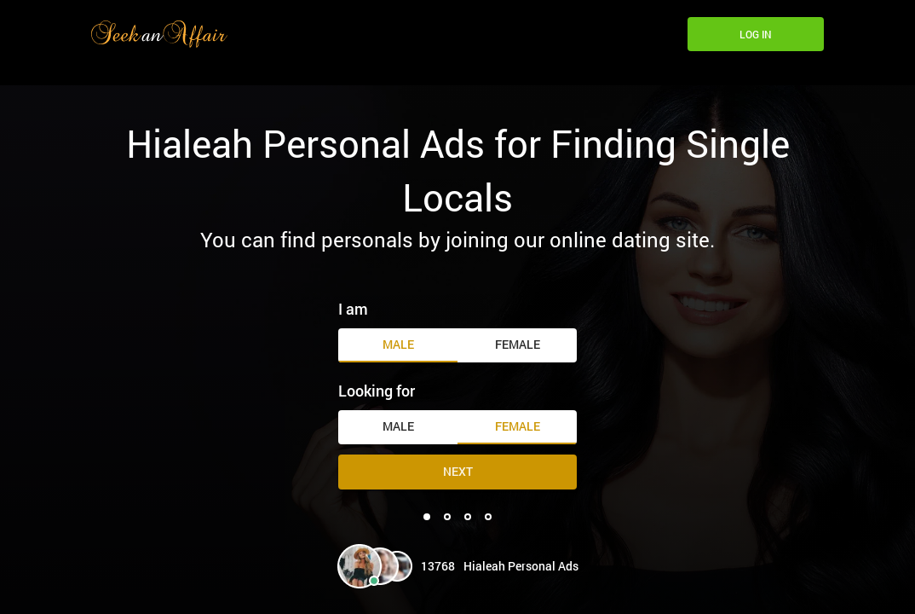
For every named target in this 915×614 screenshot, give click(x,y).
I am (353, 308)
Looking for (376, 390)
